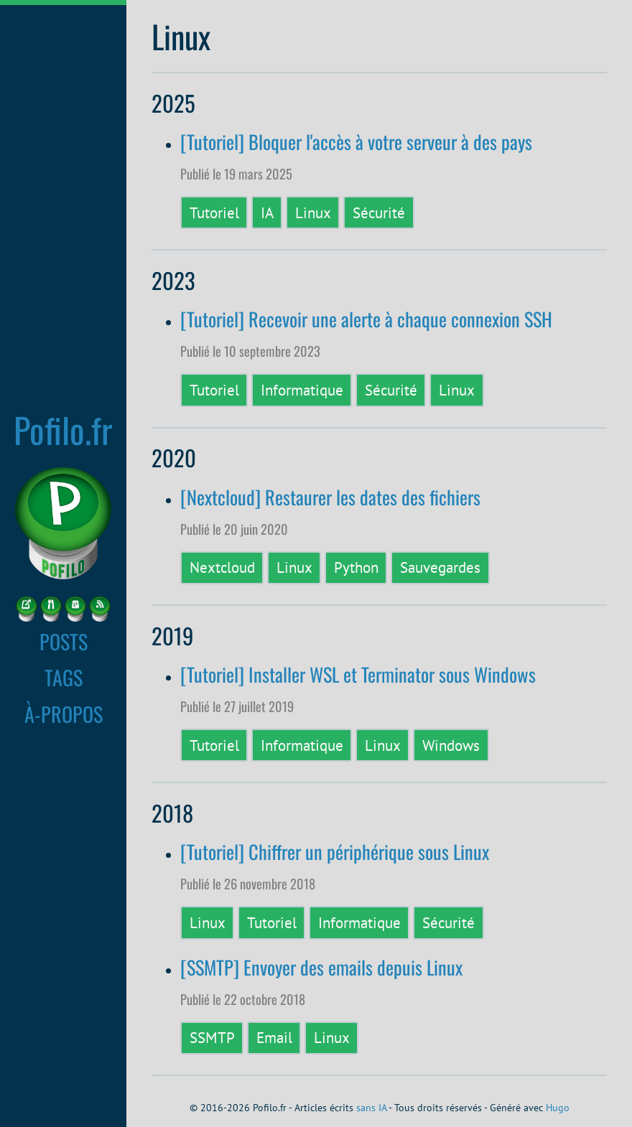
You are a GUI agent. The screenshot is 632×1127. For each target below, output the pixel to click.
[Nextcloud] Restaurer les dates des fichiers (330, 497)
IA (267, 212)
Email (274, 1037)
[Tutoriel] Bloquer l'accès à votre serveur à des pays (356, 142)
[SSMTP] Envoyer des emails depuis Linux (321, 967)
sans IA (371, 1107)
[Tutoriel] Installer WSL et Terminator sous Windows (358, 674)
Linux (313, 212)
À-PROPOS (63, 713)
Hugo (558, 1107)
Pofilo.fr (63, 429)
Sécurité (379, 212)
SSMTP (212, 1037)
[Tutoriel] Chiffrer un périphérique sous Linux (334, 852)
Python (356, 567)
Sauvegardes (440, 567)
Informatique (302, 390)
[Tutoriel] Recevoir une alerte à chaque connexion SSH (366, 319)
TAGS (64, 677)
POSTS (64, 641)
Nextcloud (222, 567)
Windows (451, 745)
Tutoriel (214, 212)
